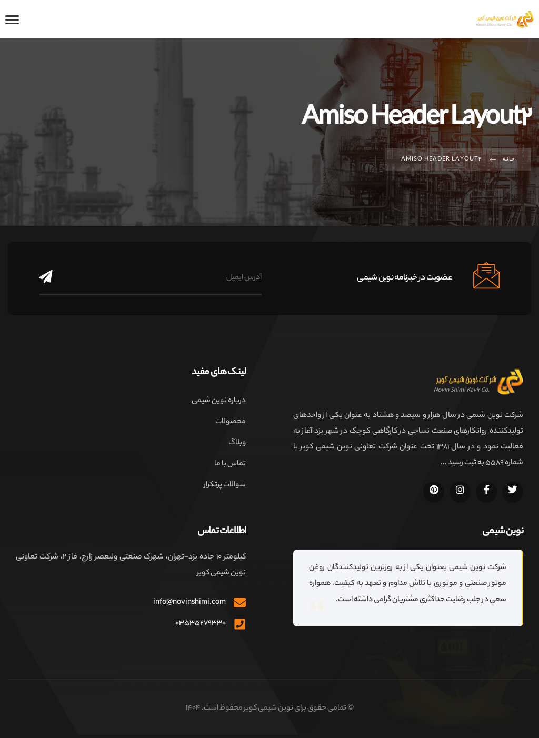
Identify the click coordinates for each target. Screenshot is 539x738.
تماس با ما (230, 464)
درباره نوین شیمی (219, 401)
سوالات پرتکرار (225, 485)
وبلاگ (237, 443)
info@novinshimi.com (189, 602)
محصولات (230, 422)
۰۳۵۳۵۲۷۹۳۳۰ (200, 623)
